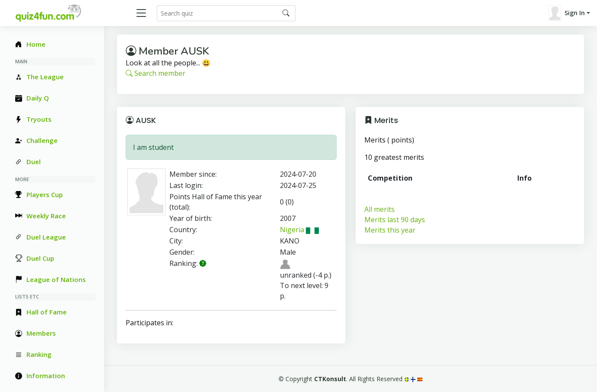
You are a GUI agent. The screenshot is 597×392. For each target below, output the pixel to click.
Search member (155, 73)
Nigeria (299, 229)
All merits (379, 209)
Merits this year (389, 230)
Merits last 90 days (394, 219)
